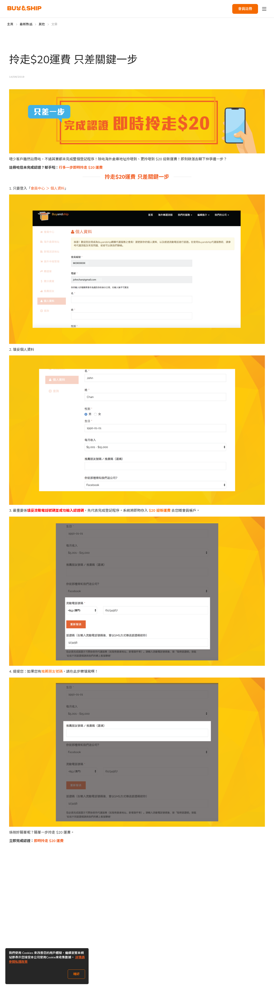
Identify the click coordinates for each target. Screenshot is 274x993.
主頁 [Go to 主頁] (10, 24)
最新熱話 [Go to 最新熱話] (26, 24)
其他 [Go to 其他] (42, 24)
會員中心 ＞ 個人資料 (47, 188)
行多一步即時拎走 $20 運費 (81, 167)
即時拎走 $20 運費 (49, 840)
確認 (76, 974)
